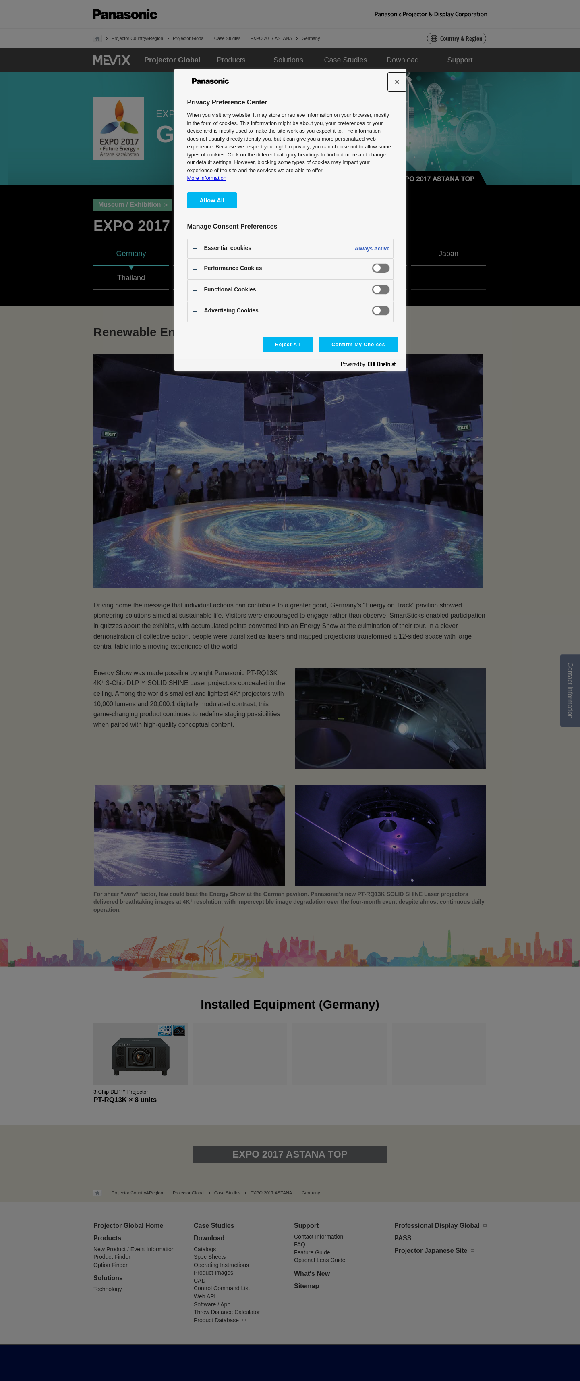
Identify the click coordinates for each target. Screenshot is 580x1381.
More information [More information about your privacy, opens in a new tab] (206, 178)
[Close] (397, 82)
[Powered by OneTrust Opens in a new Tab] (371, 366)
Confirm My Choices (358, 344)
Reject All (288, 344)
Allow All (212, 200)
